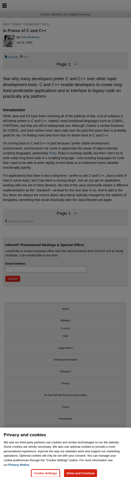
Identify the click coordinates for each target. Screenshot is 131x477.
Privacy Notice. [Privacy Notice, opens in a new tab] (19, 467)
